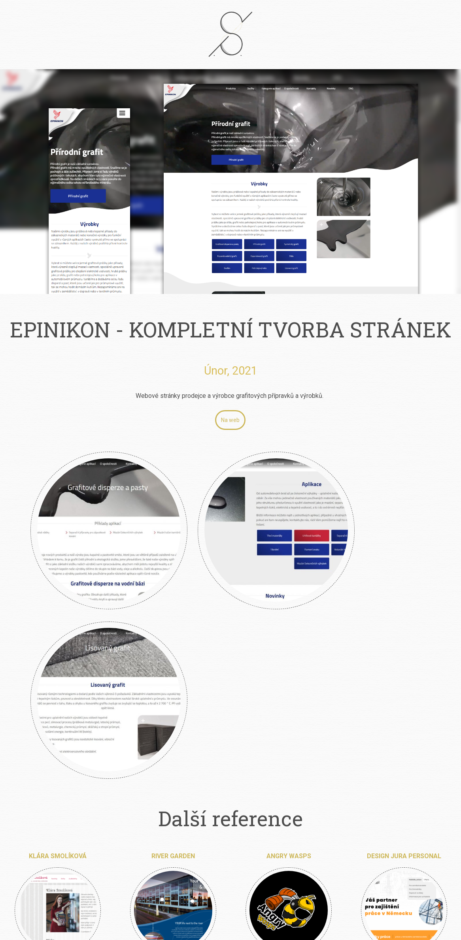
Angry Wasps (288, 625)
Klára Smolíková (58, 625)
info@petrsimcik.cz (241, 864)
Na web (230, 420)
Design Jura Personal (404, 625)
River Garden (173, 625)
